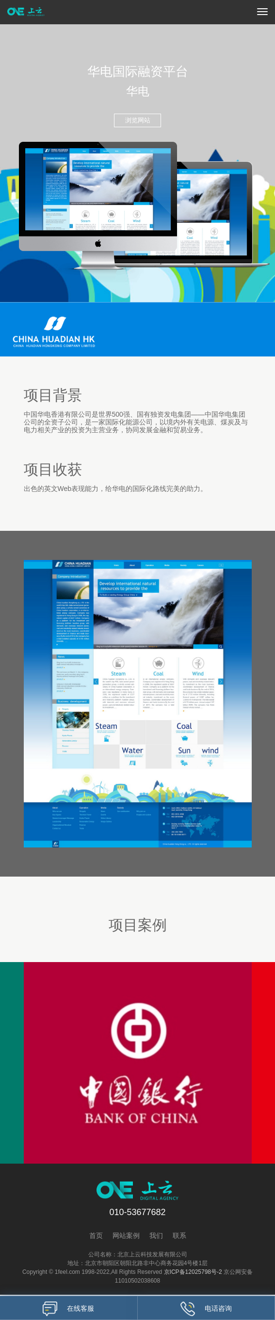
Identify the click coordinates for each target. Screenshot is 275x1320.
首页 (96, 1236)
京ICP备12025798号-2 (193, 1272)
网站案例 (126, 1236)
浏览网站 (137, 120)
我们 (156, 1236)
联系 (179, 1236)
